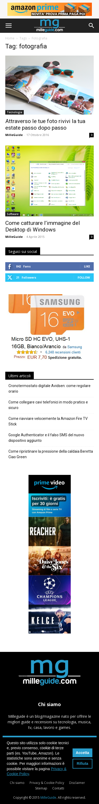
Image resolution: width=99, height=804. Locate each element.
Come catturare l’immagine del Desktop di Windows (42, 226)
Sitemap (41, 788)
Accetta (82, 753)
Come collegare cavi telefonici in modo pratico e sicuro (48, 405)
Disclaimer (77, 782)
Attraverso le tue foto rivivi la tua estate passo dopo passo (45, 124)
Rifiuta (82, 763)
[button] (8, 26)
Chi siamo (17, 782)
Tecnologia (14, 112)
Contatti (58, 788)
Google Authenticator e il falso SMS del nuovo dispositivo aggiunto (46, 438)
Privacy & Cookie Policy (47, 782)
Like (87, 266)
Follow (84, 277)
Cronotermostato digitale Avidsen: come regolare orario (49, 388)
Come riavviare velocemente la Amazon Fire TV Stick (48, 421)
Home (10, 38)
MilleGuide (14, 135)
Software (12, 214)
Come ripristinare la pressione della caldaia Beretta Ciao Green (50, 454)
